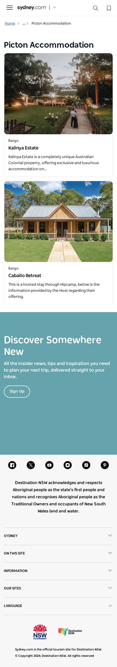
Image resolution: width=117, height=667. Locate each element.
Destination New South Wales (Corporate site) (70, 631)
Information (58, 571)
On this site (58, 553)
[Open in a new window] (58, 93)
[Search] (96, 9)
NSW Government (44, 631)
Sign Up (16, 391)
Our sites (58, 588)
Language (58, 606)
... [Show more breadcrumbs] (25, 23)
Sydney (58, 536)
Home (12, 24)
